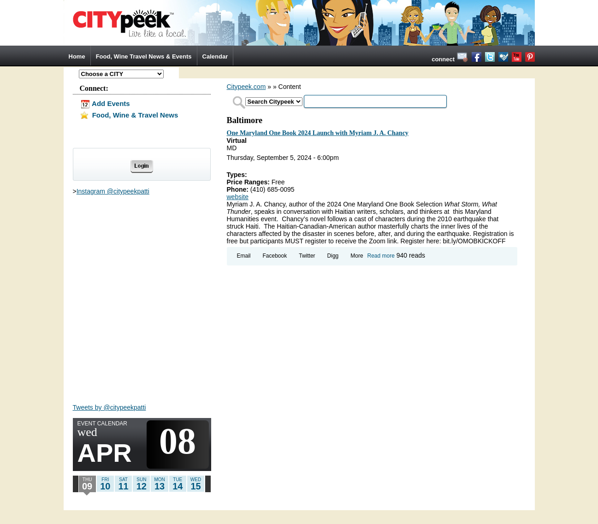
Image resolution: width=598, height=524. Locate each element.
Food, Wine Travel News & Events (144, 56)
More (356, 256)
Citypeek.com (246, 86)
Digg (333, 256)
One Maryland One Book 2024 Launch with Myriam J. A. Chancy (318, 133)
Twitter (307, 256)
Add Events (105, 103)
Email (244, 256)
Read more (381, 256)
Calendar (215, 56)
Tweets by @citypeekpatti (109, 407)
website (238, 196)
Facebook (275, 256)
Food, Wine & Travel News (129, 115)
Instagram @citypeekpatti (113, 191)
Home (77, 56)
